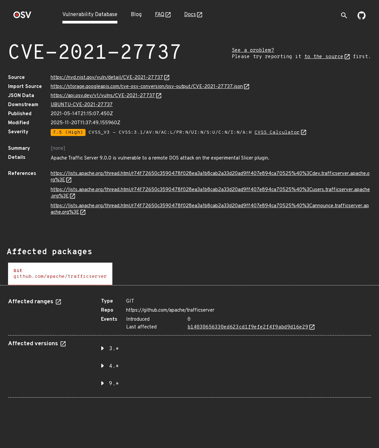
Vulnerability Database (89, 14)
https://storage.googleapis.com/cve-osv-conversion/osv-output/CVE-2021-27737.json (147, 87)
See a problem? (253, 50)
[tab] (60, 274)
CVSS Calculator (277, 132)
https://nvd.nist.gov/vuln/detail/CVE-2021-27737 (107, 78)
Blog (136, 14)
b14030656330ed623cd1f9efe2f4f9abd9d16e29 (247, 327)
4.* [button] (114, 366)
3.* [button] (114, 349)
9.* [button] (114, 383)
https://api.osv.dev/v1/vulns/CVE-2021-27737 (103, 96)
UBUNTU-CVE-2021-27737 (82, 105)
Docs (190, 14)
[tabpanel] (189, 345)
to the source (323, 57)
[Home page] (22, 17)
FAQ (159, 14)
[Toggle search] (344, 15)
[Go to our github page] (362, 18)
